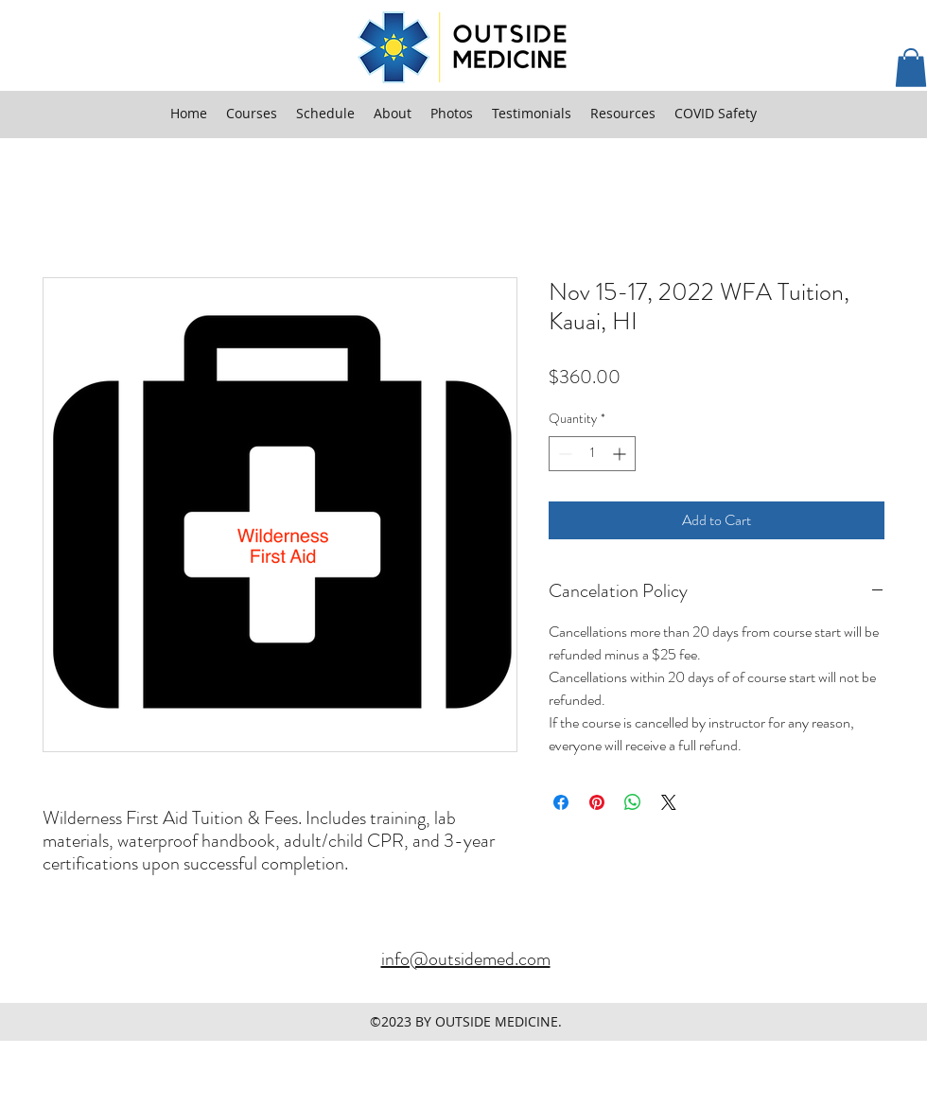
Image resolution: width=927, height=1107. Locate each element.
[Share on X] (668, 802)
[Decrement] (563, 453)
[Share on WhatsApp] (632, 802)
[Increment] (621, 453)
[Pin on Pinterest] (597, 802)
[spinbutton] (592, 453)
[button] (911, 67)
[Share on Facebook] (561, 802)
